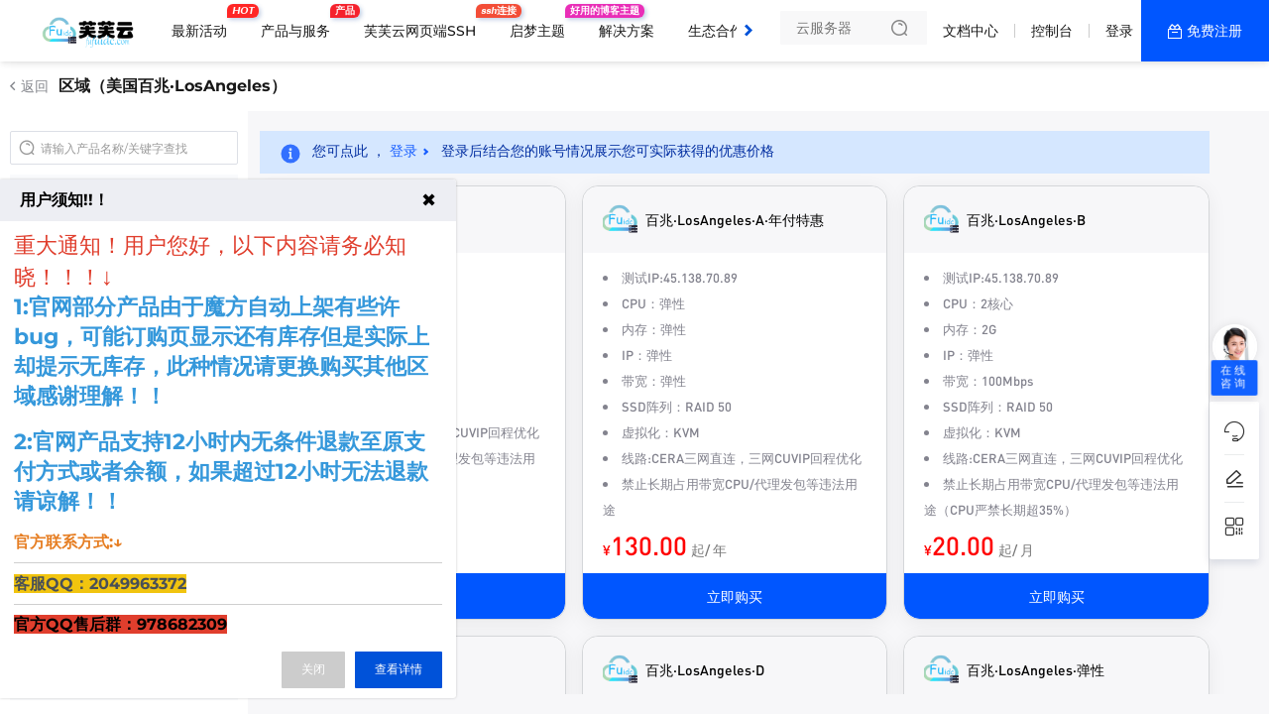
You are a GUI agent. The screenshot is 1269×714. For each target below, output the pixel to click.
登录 (1119, 31)
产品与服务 (300, 23)
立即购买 (734, 596)
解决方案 (626, 31)
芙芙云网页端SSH (425, 23)
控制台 (1052, 31)
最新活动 (204, 23)
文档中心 (970, 31)
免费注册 (1214, 31)
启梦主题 (542, 23)
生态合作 (716, 31)
